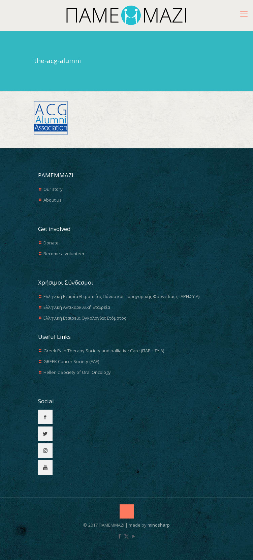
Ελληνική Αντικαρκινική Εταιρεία (76, 307)
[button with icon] (45, 417)
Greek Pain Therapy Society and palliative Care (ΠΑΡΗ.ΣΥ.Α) (103, 351)
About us (52, 200)
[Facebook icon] (119, 536)
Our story (53, 189)
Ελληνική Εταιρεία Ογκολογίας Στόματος (84, 318)
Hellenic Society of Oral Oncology (77, 372)
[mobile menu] (244, 13)
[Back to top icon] (127, 511)
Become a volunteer (64, 253)
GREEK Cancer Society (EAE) (71, 361)
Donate (51, 243)
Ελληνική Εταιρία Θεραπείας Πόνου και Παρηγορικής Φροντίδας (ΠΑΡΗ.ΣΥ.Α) (121, 296)
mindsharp (159, 525)
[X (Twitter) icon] (126, 536)
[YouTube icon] (133, 536)
